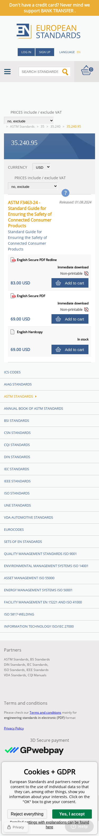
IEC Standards (16, 469)
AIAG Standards (18, 384)
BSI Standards (16, 420)
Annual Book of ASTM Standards (33, 408)
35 (42, 126)
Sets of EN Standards (23, 541)
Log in (26, 52)
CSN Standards (17, 432)
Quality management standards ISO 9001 (40, 553)
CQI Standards (17, 444)
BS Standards (40, 659)
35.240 (55, 126)
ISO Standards (17, 493)
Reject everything (27, 814)
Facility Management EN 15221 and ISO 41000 (43, 602)
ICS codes (12, 372)
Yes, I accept (71, 814)
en (79, 52)
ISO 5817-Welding (19, 614)
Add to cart (74, 283)
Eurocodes (14, 529)
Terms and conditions (45, 712)
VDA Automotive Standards (28, 517)
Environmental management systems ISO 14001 (46, 565)
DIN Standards (17, 456)
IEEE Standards (17, 481)
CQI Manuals (37, 675)
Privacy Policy (14, 728)
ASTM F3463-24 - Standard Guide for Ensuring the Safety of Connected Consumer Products (29, 226)
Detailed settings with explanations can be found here (49, 824)
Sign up (44, 52)
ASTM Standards (22, 126)
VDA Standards (15, 675)
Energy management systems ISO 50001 (38, 590)
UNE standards (17, 505)
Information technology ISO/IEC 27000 (39, 626)
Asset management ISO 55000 (29, 577)
